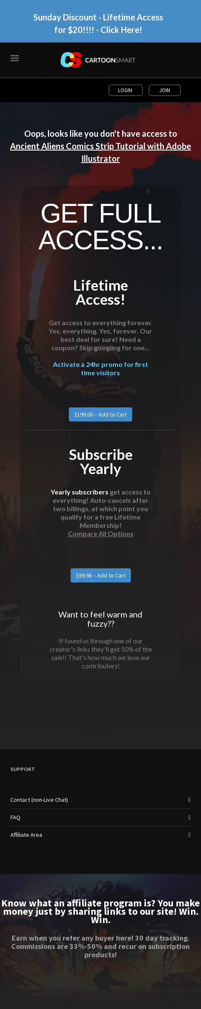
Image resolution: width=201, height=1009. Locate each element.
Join (164, 90)
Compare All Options (100, 533)
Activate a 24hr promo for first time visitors (100, 368)
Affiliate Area (26, 834)
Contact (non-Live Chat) (39, 799)
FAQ (15, 817)
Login (125, 90)
